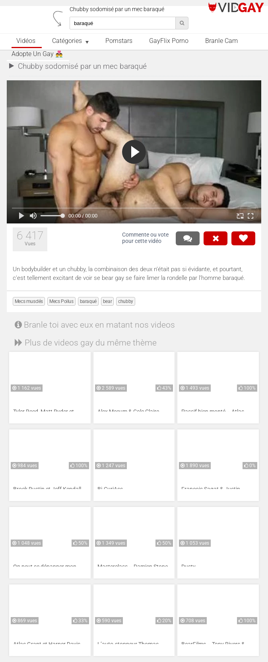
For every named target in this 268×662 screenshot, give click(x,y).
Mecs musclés (29, 301)
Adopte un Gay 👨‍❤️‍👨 (37, 54)
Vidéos (25, 41)
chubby (125, 301)
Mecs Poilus (61, 301)
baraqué (88, 301)
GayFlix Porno (168, 41)
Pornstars (118, 41)
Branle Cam (221, 41)
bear (107, 301)
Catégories (67, 41)
